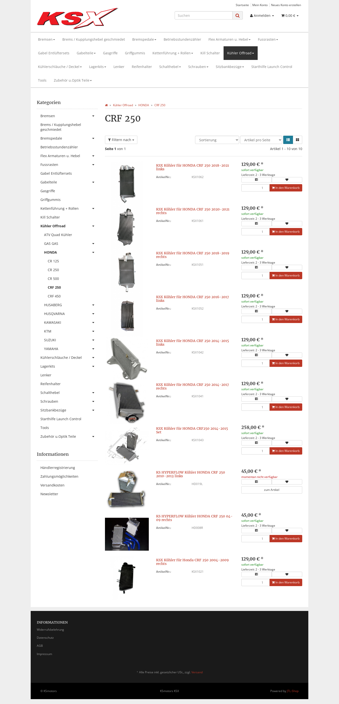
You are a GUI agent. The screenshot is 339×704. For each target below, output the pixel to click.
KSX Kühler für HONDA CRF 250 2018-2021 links (192, 167)
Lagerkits (97, 66)
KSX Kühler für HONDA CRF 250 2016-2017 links (192, 299)
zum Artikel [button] (271, 490)
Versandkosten (52, 485)
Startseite (242, 5)
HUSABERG (71, 305)
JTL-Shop (293, 691)
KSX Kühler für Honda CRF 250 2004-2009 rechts (192, 562)
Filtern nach (121, 139)
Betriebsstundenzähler (182, 39)
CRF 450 (54, 296)
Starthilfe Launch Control (271, 66)
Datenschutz (45, 638)
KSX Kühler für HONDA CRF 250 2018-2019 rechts (192, 255)
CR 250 (53, 269)
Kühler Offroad (240, 53)
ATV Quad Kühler (58, 234)
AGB (40, 646)
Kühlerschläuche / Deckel (60, 66)
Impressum (44, 654)
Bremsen (46, 39)
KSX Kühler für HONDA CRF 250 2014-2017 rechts (192, 386)
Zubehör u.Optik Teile (73, 80)
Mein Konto (260, 5)
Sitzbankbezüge (230, 66)
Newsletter (49, 494)
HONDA (71, 252)
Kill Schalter (210, 53)
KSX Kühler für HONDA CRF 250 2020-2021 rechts (192, 211)
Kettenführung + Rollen (172, 53)
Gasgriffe (110, 53)
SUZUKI (71, 340)
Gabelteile (86, 53)
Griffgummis (135, 53)
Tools (42, 80)
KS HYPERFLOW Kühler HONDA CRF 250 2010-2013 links (190, 474)
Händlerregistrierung (57, 467)
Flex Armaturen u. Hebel (229, 39)
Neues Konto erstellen (286, 5)
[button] (288, 140)
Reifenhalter (142, 66)
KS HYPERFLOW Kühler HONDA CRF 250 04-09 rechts (194, 518)
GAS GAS (71, 243)
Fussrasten (268, 39)
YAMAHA (71, 348)
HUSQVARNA (71, 313)
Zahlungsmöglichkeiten (59, 476)
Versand (197, 672)
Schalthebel (170, 66)
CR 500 (53, 278)
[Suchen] (204, 15)
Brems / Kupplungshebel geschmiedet (93, 39)
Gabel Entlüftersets (53, 53)
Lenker (118, 66)
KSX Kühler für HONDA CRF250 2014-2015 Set (192, 430)
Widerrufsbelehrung (50, 630)
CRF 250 (54, 287)
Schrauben (198, 66)
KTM (71, 331)
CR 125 (53, 261)
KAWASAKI (71, 322)
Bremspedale (144, 39)
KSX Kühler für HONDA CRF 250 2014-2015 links (192, 343)
